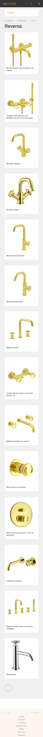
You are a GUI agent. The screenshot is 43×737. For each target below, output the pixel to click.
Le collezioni (9, 20)
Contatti (21, 716)
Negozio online (21, 726)
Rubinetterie (22, 20)
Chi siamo (21, 720)
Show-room (21, 732)
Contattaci (34, 712)
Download (21, 735)
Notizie (21, 729)
